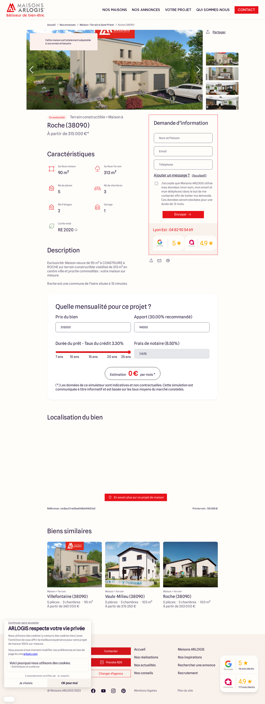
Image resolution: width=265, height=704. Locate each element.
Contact (246, 10)
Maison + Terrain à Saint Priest (97, 24)
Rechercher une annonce (196, 665)
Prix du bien (66, 316)
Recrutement (188, 673)
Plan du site (185, 690)
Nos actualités (145, 665)
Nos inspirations (190, 657)
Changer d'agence (111, 673)
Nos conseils (143, 673)
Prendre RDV (110, 662)
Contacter (111, 651)
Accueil (51, 24)
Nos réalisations (146, 657)
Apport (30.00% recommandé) (163, 316)
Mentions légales (145, 690)
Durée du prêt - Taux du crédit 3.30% (89, 343)
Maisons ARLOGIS (191, 649)
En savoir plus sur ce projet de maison (136, 497)
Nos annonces (68, 24)
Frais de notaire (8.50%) (156, 343)
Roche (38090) (126, 24)
